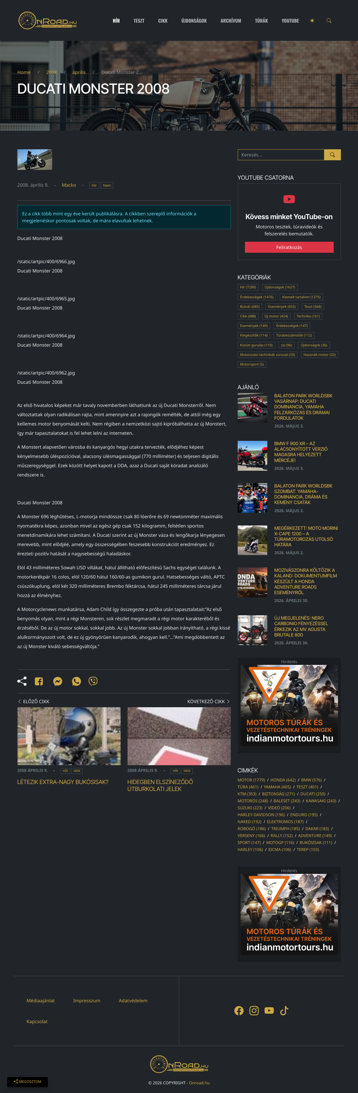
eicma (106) (279, 849)
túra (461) (248, 787)
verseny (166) (251, 836)
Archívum (231, 20)
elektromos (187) (285, 822)
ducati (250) (312, 794)
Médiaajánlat (41, 1000)
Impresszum (86, 1000)
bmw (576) (311, 780)
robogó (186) (252, 829)
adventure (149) (315, 836)
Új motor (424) (276, 316)
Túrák (261, 20)
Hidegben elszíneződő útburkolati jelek (160, 785)
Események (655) (282, 306)
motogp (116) (280, 842)
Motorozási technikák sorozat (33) (267, 354)
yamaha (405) (277, 787)
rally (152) (282, 836)
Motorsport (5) (252, 364)
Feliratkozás (289, 247)
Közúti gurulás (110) (256, 345)
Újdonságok (194, 20)
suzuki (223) (250, 808)
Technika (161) (308, 316)
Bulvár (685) (249, 306)
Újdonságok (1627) (280, 287)
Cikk (163, 20)
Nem (107, 185)
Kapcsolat (37, 1021)
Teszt (139, 20)
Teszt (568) (312, 306)
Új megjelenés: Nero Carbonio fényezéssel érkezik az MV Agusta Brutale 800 (301, 626)
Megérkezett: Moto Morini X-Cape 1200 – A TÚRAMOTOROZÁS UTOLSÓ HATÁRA (306, 536)
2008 (51, 72)
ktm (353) (247, 794)
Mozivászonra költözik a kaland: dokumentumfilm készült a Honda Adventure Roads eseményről (305, 581)
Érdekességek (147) (292, 325)
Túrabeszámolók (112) (294, 335)
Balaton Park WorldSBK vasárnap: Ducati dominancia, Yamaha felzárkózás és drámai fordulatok (303, 407)
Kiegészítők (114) (254, 335)
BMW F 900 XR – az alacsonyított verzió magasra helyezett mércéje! (301, 452)
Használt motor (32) (320, 354)
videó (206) (279, 808)
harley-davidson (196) (261, 815)
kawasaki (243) (321, 801)
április (79, 72)
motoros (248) (253, 801)
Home (24, 72)
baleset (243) (287, 801)
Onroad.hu (199, 1083)
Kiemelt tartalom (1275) (301, 296)
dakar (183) (317, 829)
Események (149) (254, 325)
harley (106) (250, 849)
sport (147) (249, 842)
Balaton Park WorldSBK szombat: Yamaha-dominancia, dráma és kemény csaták (303, 494)
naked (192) (249, 822)
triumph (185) (285, 829)
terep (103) (308, 849)
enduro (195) (304, 815)
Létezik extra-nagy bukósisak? (63, 782)
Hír (116, 20)
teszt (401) (307, 787)
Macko (69, 185)
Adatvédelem (133, 1000)
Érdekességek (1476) (256, 296)
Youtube (290, 20)
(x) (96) (286, 345)
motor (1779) (251, 780)
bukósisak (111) (316, 842)
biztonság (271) (278, 794)
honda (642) (283, 780)
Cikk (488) (248, 316)
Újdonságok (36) (314, 345)
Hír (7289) (248, 287)
